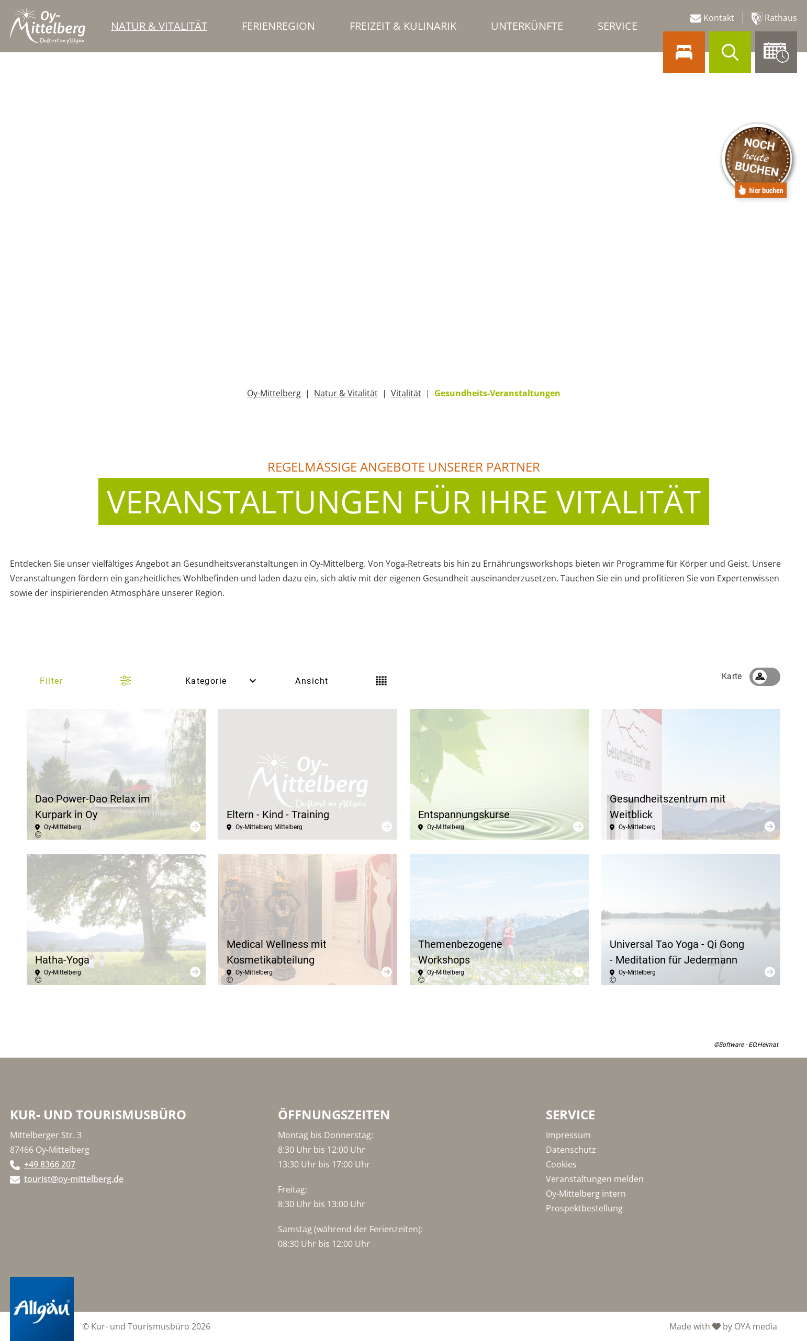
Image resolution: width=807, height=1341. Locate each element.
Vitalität (406, 393)
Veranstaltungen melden (595, 1179)
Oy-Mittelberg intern (586, 1193)
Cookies (561, 1164)
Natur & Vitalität (346, 393)
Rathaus (774, 18)
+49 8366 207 (49, 1164)
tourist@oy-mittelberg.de (74, 1179)
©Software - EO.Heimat (746, 1044)
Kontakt (712, 18)
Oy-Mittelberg (274, 393)
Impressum (568, 1135)
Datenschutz (571, 1149)
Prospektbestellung (584, 1208)
